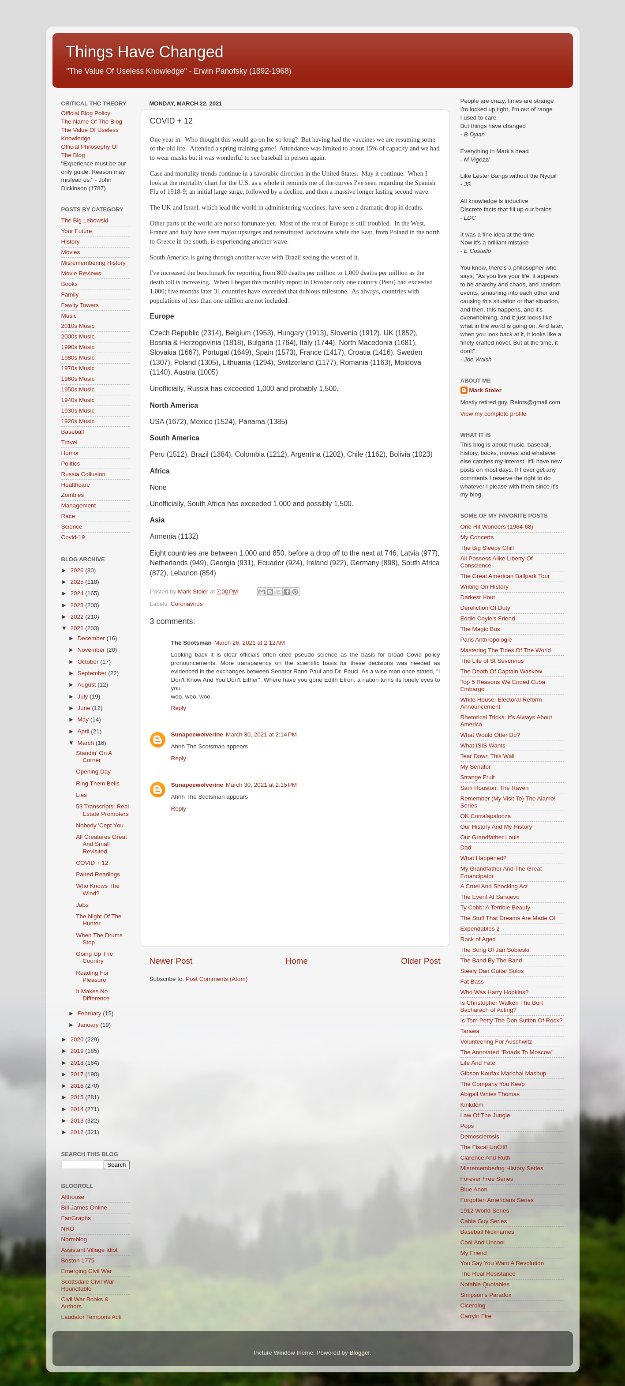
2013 (77, 1120)
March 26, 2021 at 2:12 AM (249, 642)
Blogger (360, 1352)
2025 (77, 581)
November (92, 649)
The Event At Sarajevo (490, 897)
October (89, 661)
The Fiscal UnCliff (483, 1147)
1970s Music (78, 368)
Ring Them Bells (98, 783)
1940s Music (78, 400)
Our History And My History (496, 826)
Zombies (72, 495)
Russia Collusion (83, 474)
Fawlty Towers (80, 305)
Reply (179, 708)
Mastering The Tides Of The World (505, 650)
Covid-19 (73, 537)
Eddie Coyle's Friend (487, 618)
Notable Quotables (485, 1284)
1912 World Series (484, 1210)
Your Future (76, 231)
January (89, 1025)
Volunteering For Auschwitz (496, 1041)
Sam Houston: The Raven (494, 788)
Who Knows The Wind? (98, 889)
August (88, 684)
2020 (77, 1039)
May (84, 719)
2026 (77, 570)
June (85, 708)
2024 (77, 593)
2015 (77, 1097)
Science (71, 526)
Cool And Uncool (482, 1242)
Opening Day (93, 771)
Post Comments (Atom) (216, 979)
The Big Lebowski (85, 220)
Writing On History (484, 586)
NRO (68, 1228)
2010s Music (78, 326)
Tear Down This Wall (487, 756)
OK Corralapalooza (485, 816)
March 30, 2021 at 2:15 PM (261, 784)
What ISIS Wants (482, 745)
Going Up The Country (94, 957)
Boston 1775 (78, 1260)
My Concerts (477, 537)
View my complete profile (493, 413)
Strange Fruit (477, 777)
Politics (70, 463)
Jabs (82, 904)
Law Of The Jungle (485, 1115)
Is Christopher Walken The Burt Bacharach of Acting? (501, 1006)
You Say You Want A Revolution (502, 1263)
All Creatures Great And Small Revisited (101, 844)
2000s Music (78, 336)
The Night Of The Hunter (98, 920)
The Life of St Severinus (492, 660)
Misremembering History (93, 262)
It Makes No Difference (92, 995)
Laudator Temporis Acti (91, 1317)
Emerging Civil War (86, 1271)
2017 (77, 1074)
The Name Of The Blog (92, 121)
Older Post (420, 960)
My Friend (473, 1253)
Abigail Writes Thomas (490, 1094)
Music (69, 315)
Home (297, 960)
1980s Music (78, 357)
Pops (467, 1126)
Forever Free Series (486, 1179)
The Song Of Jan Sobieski (495, 950)
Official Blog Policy (86, 113)
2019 (77, 1051)
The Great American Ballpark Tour (505, 576)
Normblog (74, 1239)
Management (78, 505)
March (87, 743)
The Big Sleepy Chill (487, 548)
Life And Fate (478, 1062)
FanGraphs (76, 1218)
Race (68, 516)
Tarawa (470, 1031)
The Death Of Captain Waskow (501, 671)
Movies (70, 252)
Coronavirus (187, 604)
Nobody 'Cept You (100, 825)
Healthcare (75, 484)
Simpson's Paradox (486, 1295)
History (70, 241)
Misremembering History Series (501, 1168)
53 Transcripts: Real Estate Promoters (102, 810)
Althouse (73, 1197)
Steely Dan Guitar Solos (492, 971)
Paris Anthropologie (486, 639)
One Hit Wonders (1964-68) (497, 526)
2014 (77, 1109)
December (92, 638)
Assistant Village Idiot (89, 1250)
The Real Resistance (488, 1273)
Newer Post (171, 960)
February (90, 1013)
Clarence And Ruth (485, 1157)
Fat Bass (472, 981)
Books (69, 284)
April (84, 731)
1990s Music (78, 347)
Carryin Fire (476, 1316)
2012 (77, 1132)
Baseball (72, 431)
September (93, 673)
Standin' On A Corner (94, 756)
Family (70, 294)
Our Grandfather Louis (490, 837)
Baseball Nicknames (487, 1231)
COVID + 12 (92, 863)
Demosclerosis (480, 1136)
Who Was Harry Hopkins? (494, 992)
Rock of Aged (478, 939)
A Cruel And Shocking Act (494, 886)
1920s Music (78, 421)
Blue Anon (474, 1189)
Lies (81, 795)
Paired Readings (98, 874)
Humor (70, 453)
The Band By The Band (491, 960)
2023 (77, 605)
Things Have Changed (145, 52)
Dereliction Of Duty (485, 608)
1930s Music (78, 410)
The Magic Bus (480, 629)
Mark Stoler (485, 390)
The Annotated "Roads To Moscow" (507, 1052)
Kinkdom (472, 1104)
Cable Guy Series (483, 1221)
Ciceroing (473, 1305)
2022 (77, 616)
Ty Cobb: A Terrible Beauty (495, 907)
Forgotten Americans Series (497, 1200)
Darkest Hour (478, 597)
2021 (77, 628)
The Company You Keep (492, 1084)
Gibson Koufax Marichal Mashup (503, 1073)
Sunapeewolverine (197, 734)
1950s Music (78, 389)
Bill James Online (84, 1207)
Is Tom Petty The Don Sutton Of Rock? (511, 1020)
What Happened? (483, 858)
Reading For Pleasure (92, 976)
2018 (77, 1062)
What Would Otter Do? (490, 735)
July (84, 696)
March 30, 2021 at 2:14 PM (261, 734)
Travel (69, 442)
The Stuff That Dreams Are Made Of (508, 918)
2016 (77, 1085)
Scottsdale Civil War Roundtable (87, 1285)
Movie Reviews (81, 273)
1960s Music (78, 379)
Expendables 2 (480, 928)
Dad (466, 847)
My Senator (475, 766)
